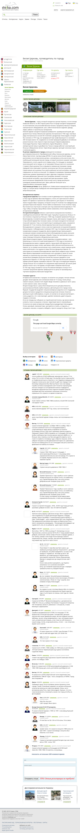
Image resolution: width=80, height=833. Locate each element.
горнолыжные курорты (63, 361)
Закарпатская (9, 74)
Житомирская (9, 71)
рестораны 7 (69, 76)
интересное (32, 361)
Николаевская (9, 120)
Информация (27, 70)
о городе (26, 73)
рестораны (59, 357)
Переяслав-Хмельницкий (8, 105)
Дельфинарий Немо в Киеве (42, 792)
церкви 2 (54, 76)
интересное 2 (55, 73)
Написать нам (59, 5)
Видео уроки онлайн (8, 830)
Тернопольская (9, 135)
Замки (27, 19)
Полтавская (8, 126)
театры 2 (54, 75)
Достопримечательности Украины (39, 788)
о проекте (58, 3)
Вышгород (8, 97)
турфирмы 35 (27, 81)
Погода (33, 19)
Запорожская (9, 77)
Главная (25, 60)
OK (63, 328)
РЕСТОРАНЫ (38, 822)
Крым (6, 112)
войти (56, 10)
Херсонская (8, 141)
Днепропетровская (11, 65)
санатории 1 (41, 78)
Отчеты (4, 19)
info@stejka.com (12, 817)
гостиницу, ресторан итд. (27, 828)
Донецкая (7, 68)
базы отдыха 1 (41, 76)
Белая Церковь (9, 87)
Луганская (7, 114)
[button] (71, 332)
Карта (21, 19)
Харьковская (8, 138)
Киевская (7, 84)
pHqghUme (8, 59)
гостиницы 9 (41, 75)
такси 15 (25, 79)
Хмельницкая (9, 144)
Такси (45, 19)
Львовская (8, 117)
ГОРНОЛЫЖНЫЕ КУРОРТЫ (23, 822)
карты (25, 76)
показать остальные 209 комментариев (48, 754)
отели (45, 357)
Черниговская (9, 149)
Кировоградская (10, 109)
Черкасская (8, 146)
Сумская (7, 132)
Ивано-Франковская (9, 80)
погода (25, 75)
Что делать (55, 70)
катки (46, 361)
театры (30, 365)
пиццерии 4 (69, 73)
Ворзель (7, 95)
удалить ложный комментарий (59, 374)
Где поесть (69, 70)
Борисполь (8, 89)
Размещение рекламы (8, 825)
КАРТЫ (45, 822)
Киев (6, 101)
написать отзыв (28, 94)
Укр (76, 3)
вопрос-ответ (27, 83)
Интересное (13, 19)
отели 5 (39, 73)
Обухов (7, 103)
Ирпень (7, 99)
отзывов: (41, 802)
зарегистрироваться (67, 10)
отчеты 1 (54, 78)
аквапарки (44, 365)
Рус (69, 3)
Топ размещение (7, 827)
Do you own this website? (40, 328)
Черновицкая (9, 152)
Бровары (7, 91)
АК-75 (33, 511)
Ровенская (8, 129)
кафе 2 (67, 75)
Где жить (40, 70)
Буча (6, 93)
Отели (39, 19)
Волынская (8, 62)
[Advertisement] (40, 38)
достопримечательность (26, 827)
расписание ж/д (28, 78)
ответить (46, 374)
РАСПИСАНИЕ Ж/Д (8, 822)
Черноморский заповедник (68, 792)
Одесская (7, 123)
